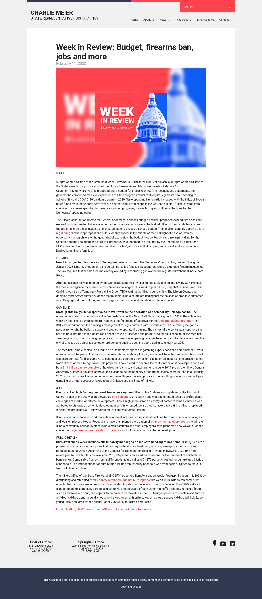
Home (134, 19)
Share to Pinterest (142, 509)
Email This (63, 509)
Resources (185, 20)
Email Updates (205, 19)
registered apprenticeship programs (95, 430)
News (166, 20)
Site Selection (121, 396)
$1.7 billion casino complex (80, 367)
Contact (224, 19)
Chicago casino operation (175, 321)
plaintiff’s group (162, 287)
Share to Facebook (117, 509)
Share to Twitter (93, 509)
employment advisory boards (170, 421)
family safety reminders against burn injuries (120, 480)
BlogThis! (76, 509)
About (150, 20)
